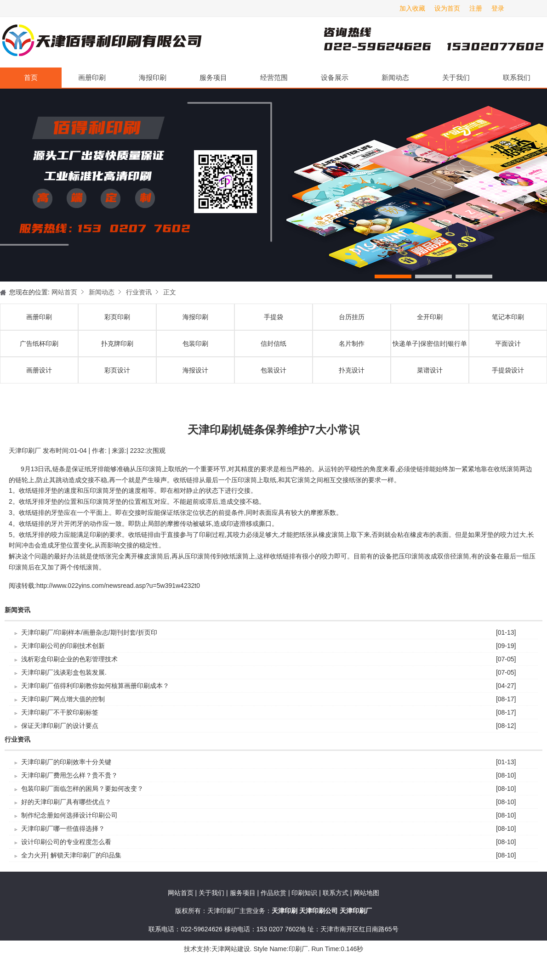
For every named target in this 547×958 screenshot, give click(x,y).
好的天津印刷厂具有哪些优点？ (66, 802)
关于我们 (456, 77)
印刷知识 (305, 892)
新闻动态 (395, 77)
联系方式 (335, 892)
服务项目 (213, 77)
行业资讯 (139, 292)
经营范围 (274, 77)
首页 (31, 77)
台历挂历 (352, 317)
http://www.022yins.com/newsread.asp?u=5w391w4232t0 (118, 585)
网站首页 (64, 292)
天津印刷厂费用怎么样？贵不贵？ (69, 775)
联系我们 (516, 77)
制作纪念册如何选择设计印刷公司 (69, 815)
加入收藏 (412, 8)
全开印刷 (430, 317)
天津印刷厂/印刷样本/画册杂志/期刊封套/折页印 (89, 632)
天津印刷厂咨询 (418, 42)
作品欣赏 (274, 892)
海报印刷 (152, 77)
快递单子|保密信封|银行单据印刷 (430, 348)
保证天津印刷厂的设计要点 (59, 725)
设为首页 (447, 8)
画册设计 (39, 370)
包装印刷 (195, 343)
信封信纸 (273, 343)
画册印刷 (92, 77)
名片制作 (352, 343)
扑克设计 (352, 370)
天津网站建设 (230, 948)
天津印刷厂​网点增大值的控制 (63, 699)
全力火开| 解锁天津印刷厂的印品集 (71, 855)
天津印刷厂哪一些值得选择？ (63, 828)
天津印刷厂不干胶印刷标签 (59, 712)
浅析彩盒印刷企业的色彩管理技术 (69, 659)
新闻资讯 (17, 610)
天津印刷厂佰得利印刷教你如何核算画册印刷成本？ (95, 685)
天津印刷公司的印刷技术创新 (63, 645)
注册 (475, 8)
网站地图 (366, 892)
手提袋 (273, 317)
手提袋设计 (508, 370)
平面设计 (508, 343)
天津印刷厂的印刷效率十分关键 (66, 762)
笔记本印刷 (508, 317)
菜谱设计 (430, 370)
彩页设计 (117, 370)
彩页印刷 (117, 317)
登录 (497, 8)
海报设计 (195, 370)
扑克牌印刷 (117, 343)
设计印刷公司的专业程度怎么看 (66, 841)
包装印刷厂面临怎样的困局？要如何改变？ (82, 788)
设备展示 (334, 77)
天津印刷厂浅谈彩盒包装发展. (64, 672)
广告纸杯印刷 (39, 343)
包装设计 (273, 370)
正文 (169, 292)
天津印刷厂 (101, 42)
